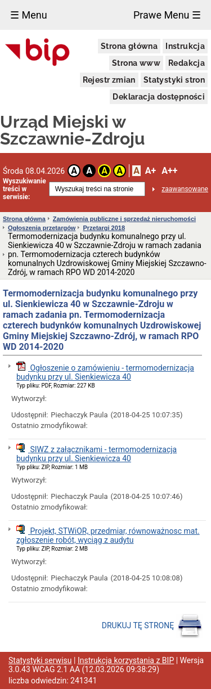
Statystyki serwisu (40, 660)
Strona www (136, 62)
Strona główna (129, 46)
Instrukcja (185, 46)
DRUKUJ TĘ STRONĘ (152, 626)
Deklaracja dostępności (159, 96)
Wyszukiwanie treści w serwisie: (24, 189)
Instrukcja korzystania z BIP (126, 660)
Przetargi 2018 (104, 227)
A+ (150, 170)
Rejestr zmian (109, 79)
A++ (169, 170)
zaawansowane (184, 189)
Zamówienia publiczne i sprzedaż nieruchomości (124, 218)
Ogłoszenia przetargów (41, 227)
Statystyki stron (174, 79)
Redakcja (186, 62)
